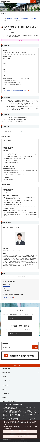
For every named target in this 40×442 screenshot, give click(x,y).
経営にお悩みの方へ (6, 368)
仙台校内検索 (5, 343)
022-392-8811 (6, 286)
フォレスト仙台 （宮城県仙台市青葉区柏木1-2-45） (16, 90)
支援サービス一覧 (33, 2)
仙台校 (16, 18)
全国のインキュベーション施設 (9, 401)
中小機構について (6, 381)
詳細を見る (5, 439)
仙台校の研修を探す (24, 18)
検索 (35, 347)
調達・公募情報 (5, 385)
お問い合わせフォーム (8, 297)
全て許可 (20, 436)
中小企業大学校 (9, 18)
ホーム (3, 18)
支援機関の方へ (5, 377)
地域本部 (4, 389)
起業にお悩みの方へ (6, 372)
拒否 (20, 431)
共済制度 (4, 397)
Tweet (12, 32)
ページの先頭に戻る (21, 365)
